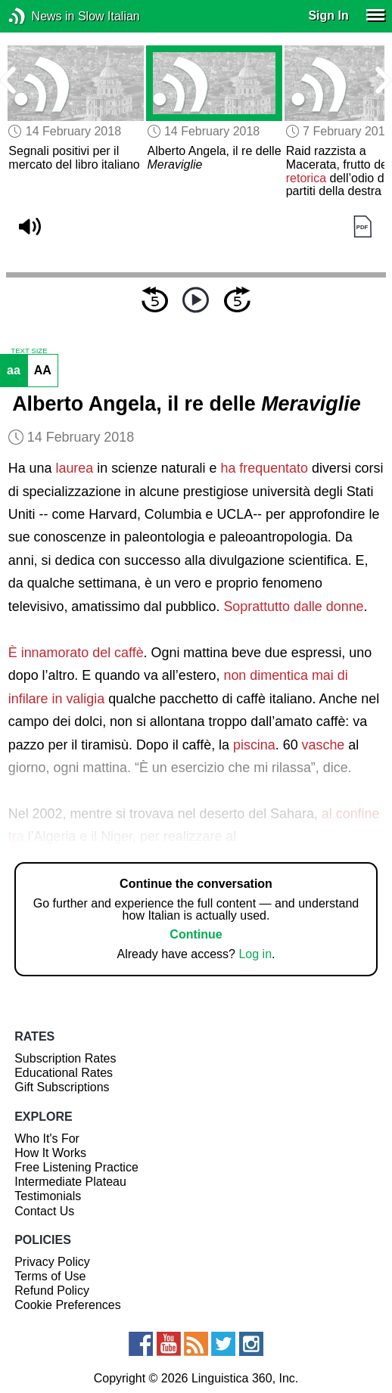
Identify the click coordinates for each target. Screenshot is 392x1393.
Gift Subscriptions (61, 1087)
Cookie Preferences (67, 1304)
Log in (255, 954)
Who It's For (46, 1138)
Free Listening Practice (76, 1167)
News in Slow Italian (40, 16)
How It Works (50, 1152)
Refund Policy (51, 1290)
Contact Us (44, 1211)
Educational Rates (63, 1072)
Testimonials (47, 1196)
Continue (196, 934)
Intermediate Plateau (70, 1181)
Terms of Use (50, 1276)
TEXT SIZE (29, 351)
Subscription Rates (65, 1058)
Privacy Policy (52, 1261)
